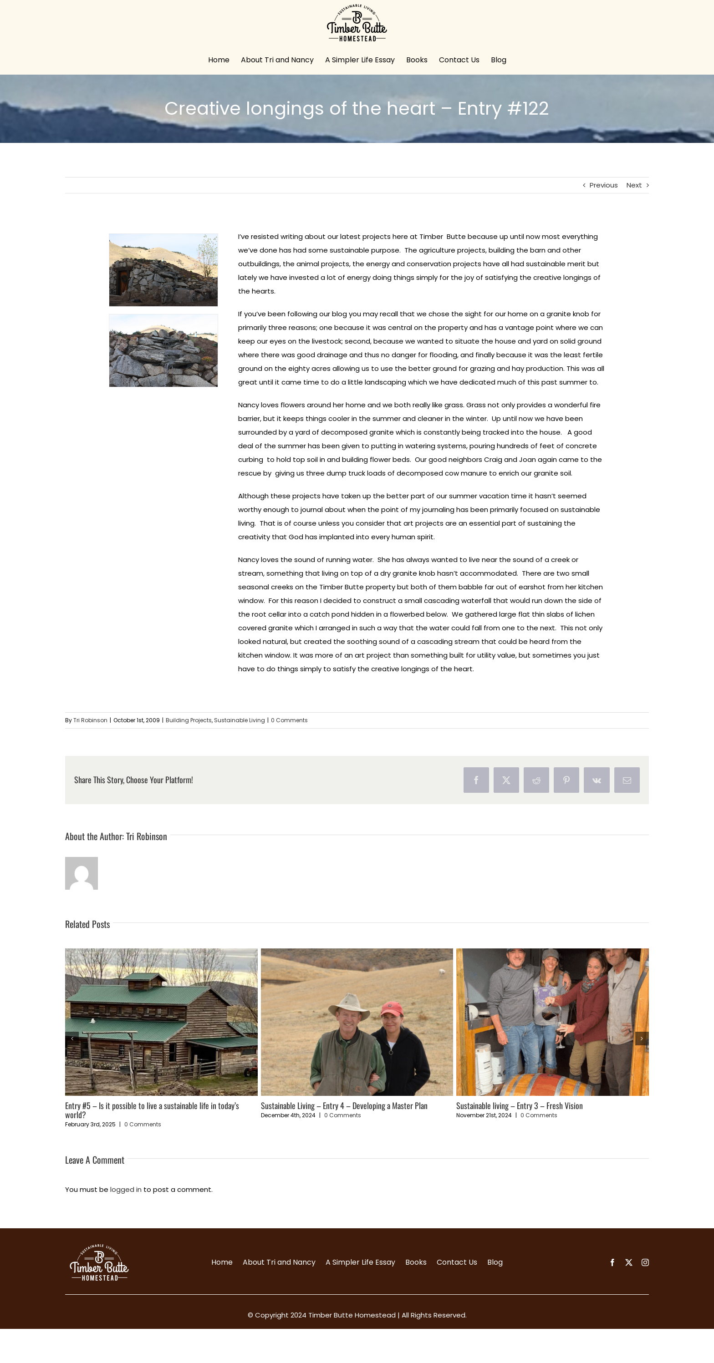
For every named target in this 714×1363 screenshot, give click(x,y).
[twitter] (628, 1262)
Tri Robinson (90, 720)
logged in (126, 1189)
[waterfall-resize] (163, 270)
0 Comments (289, 720)
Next (634, 185)
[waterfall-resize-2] (163, 350)
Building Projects (189, 720)
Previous (604, 185)
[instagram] (645, 1262)
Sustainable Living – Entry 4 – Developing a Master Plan (344, 1105)
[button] (72, 1038)
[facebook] (612, 1262)
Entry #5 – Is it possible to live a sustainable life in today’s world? (152, 1110)
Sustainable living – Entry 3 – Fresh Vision (519, 1105)
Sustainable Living (239, 720)
